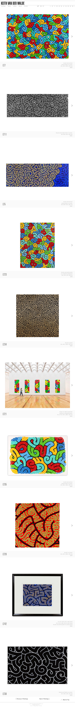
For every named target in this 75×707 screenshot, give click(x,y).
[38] (72, 6)
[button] (38, 6)
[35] (66, 6)
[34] (61, 6)
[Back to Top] (66, 699)
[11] (55, 6)
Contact (40, 705)
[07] (52, 6)
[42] (70, 6)
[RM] (41, 6)
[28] (68, 6)
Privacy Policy (35, 705)
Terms (31, 705)
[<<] (50, 6)
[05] (57, 6)
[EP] (43, 6)
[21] (64, 6)
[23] (59, 6)
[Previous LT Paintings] (22, 698)
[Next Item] (72, 36)
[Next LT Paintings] (44, 698)
